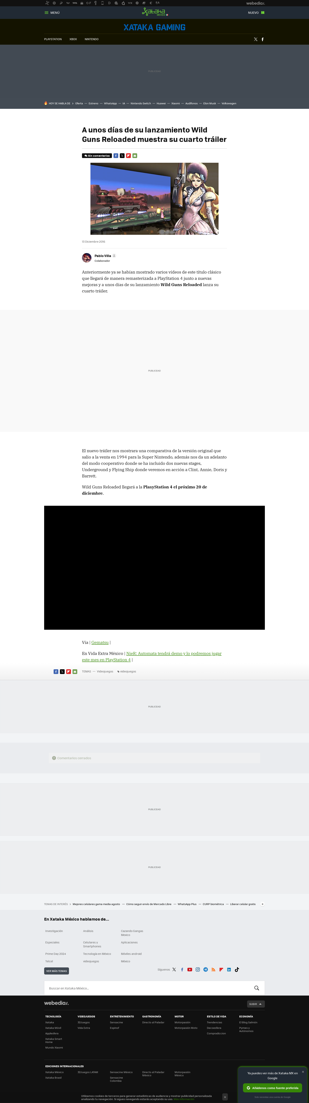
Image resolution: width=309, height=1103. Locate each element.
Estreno (93, 103)
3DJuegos (84, 1022)
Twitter (255, 39)
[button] (104, 255)
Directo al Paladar (153, 1022)
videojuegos (128, 671)
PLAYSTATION (53, 39)
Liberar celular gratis (243, 904)
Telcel (49, 961)
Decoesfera (214, 1028)
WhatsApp (110, 103)
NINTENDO (92, 39)
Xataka (49, 1022)
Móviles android (131, 954)
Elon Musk (209, 103)
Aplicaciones (129, 942)
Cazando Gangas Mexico (132, 933)
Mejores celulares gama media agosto (97, 904)
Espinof (114, 1028)
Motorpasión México (182, 1073)
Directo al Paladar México (153, 1073)
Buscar (256, 988)
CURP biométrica (213, 904)
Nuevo (253, 12)
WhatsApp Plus (187, 904)
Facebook (262, 39)
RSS (213, 969)
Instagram (198, 969)
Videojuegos (154, 27)
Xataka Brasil (53, 1077)
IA (124, 103)
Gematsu (100, 642)
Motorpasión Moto (186, 1028)
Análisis (88, 931)
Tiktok (237, 969)
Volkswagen (229, 103)
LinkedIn (229, 969)
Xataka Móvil (53, 1028)
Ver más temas (56, 971)
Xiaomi (175, 103)
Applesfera (52, 1033)
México (125, 961)
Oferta (79, 103)
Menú (55, 12)
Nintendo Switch (141, 103)
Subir (253, 1004)
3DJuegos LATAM (88, 1072)
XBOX (73, 39)
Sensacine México (121, 1072)
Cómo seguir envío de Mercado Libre (149, 904)
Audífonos (191, 103)
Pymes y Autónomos (246, 1029)
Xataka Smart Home (53, 1040)
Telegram (205, 969)
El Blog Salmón (248, 1022)
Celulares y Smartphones (92, 944)
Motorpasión (182, 1022)
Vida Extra (84, 1028)
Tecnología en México (97, 954)
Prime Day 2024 (55, 954)
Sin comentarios (99, 155)
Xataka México (154, 11)
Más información (184, 1099)
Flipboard (128, 155)
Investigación (54, 931)
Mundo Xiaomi (54, 1047)
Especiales (52, 942)
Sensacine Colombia (116, 1079)
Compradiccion (216, 1033)
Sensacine (116, 1022)
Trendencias (214, 1022)
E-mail (134, 155)
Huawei (161, 103)
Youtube (190, 969)
